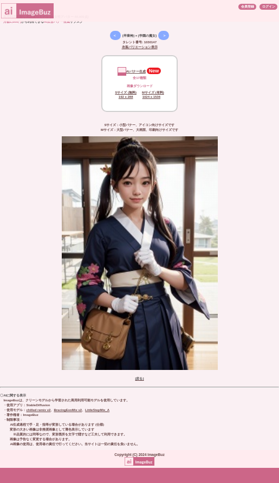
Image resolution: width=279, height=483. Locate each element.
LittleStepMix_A (97, 410)
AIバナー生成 (132, 71)
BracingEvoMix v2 (68, 410)
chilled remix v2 (38, 410)
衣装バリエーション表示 (140, 47)
